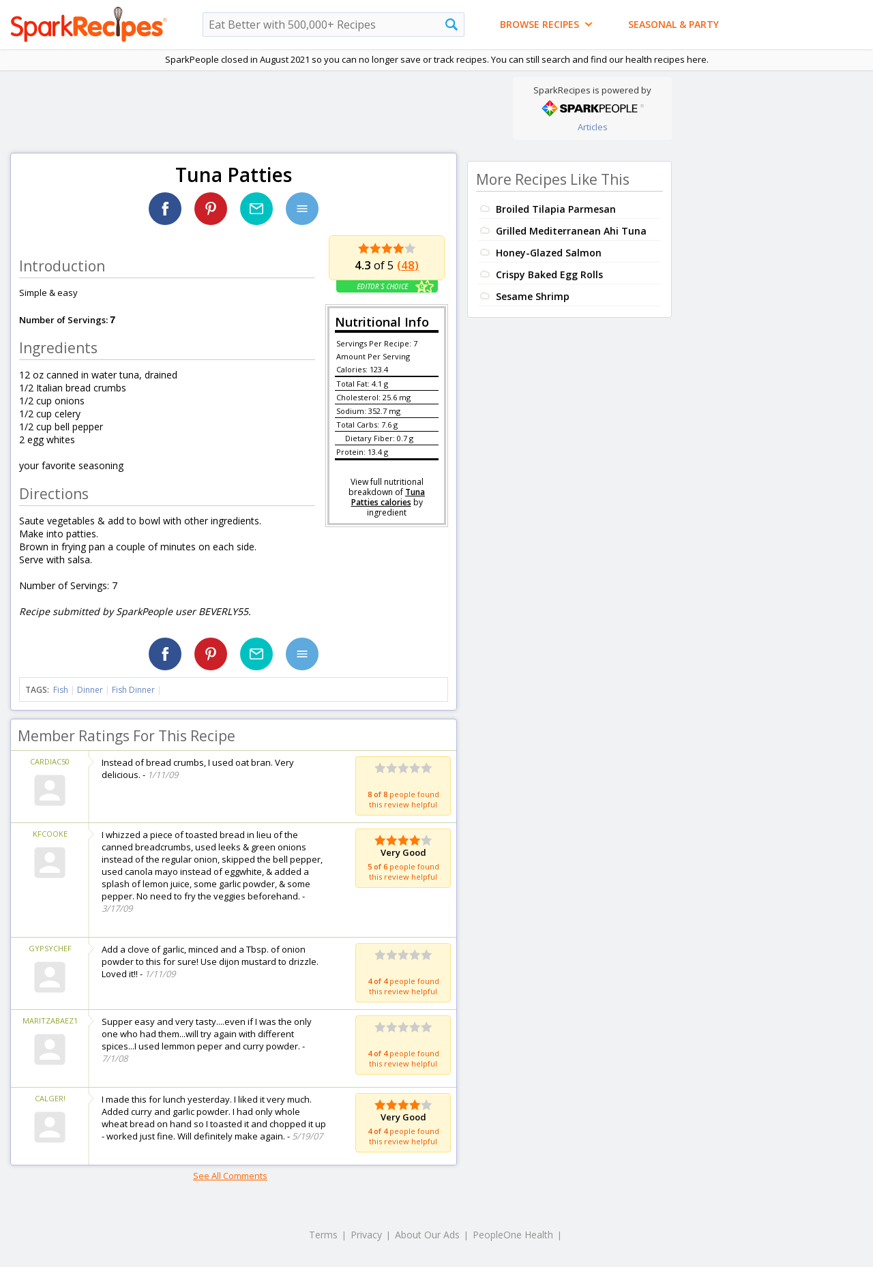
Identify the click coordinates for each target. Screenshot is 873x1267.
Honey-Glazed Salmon (549, 252)
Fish (60, 690)
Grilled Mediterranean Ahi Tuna (571, 230)
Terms (323, 1234)
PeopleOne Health (513, 1234)
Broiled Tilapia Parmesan (556, 209)
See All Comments (230, 1175)
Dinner (90, 690)
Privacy (366, 1234)
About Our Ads (427, 1234)
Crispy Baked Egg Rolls (549, 274)
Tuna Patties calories (388, 497)
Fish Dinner (133, 690)
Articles (593, 127)
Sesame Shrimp (532, 296)
